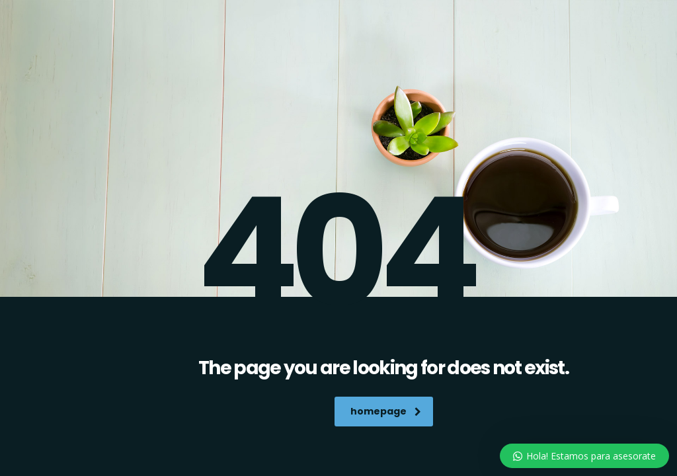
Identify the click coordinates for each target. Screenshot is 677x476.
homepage (385, 411)
